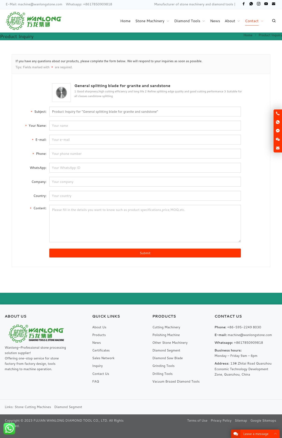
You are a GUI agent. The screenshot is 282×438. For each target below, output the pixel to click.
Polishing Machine (166, 335)
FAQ (95, 381)
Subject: (38, 111)
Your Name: (35, 125)
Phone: (39, 153)
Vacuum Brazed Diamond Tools (176, 381)
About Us (99, 327)
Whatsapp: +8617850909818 (89, 4)
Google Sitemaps (263, 420)
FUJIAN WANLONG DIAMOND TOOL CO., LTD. (70, 420)
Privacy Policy (221, 420)
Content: (38, 207)
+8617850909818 (248, 342)
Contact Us (100, 373)
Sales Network (103, 358)
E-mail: (39, 139)
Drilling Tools (162, 373)
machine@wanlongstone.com (40, 4)
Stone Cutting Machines (33, 407)
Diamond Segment (166, 350)
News (96, 342)
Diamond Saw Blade (167, 358)
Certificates (101, 350)
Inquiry (97, 365)
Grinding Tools (163, 365)
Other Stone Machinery (170, 342)
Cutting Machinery (166, 327)
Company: (38, 181)
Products (99, 335)
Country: (39, 195)
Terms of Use (197, 420)
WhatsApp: (38, 167)
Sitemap (241, 420)
